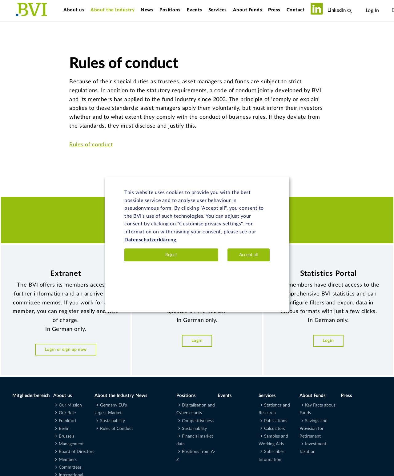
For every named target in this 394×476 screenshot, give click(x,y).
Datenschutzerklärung (150, 239)
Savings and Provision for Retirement (314, 428)
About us (73, 10)
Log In (372, 10)
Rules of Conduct (116, 428)
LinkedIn (328, 10)
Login (197, 340)
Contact (296, 10)
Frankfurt (67, 421)
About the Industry (112, 10)
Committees (70, 467)
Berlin (64, 428)
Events (194, 10)
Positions (170, 10)
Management (71, 444)
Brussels (66, 436)
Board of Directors (76, 452)
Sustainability (112, 421)
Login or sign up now (66, 349)
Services (217, 10)
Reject (171, 255)
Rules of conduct (91, 145)
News (147, 10)
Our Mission (70, 405)
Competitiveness (198, 421)
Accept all (248, 255)
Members (68, 460)
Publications (275, 421)
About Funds (247, 10)
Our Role (67, 413)
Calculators (274, 428)
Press (274, 10)
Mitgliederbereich (31, 395)
